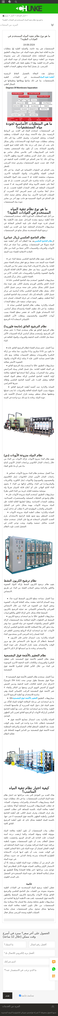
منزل (5, 16)
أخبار (12, 16)
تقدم (7, 996)
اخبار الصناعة (21, 16)
